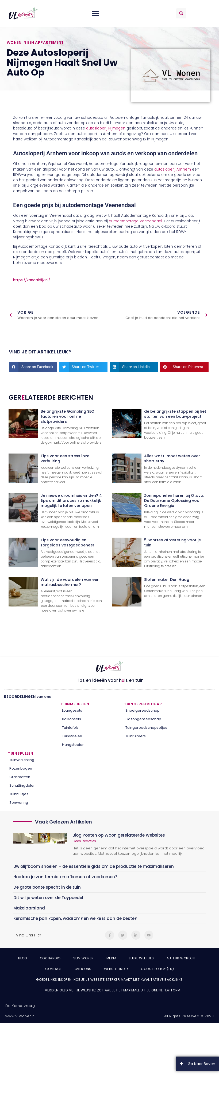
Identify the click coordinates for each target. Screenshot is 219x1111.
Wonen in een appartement (35, 42)
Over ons (83, 969)
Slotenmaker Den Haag (166, 579)
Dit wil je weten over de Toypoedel (48, 897)
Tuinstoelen (72, 736)
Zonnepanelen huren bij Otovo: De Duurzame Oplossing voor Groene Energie (174, 500)
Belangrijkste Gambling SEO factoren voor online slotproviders (67, 416)
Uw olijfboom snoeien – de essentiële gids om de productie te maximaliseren (93, 866)
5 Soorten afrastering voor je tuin (172, 542)
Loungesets (72, 710)
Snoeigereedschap (142, 710)
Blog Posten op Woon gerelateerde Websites (118, 835)
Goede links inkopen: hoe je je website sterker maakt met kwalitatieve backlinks (109, 979)
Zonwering (18, 802)
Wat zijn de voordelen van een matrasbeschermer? (70, 582)
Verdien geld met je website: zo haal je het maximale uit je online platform (112, 990)
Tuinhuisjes (18, 794)
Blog (22, 958)
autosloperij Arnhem (172, 169)
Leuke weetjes (141, 958)
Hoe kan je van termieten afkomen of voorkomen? (65, 877)
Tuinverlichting (21, 759)
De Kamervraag (20, 1005)
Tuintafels (70, 727)
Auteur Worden (181, 958)
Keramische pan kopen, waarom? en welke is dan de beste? (75, 918)
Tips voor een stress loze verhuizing (65, 458)
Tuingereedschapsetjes (146, 727)
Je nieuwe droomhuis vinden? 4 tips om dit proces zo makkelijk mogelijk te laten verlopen (71, 500)
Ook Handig (50, 958)
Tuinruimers (135, 736)
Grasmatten (19, 776)
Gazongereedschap (143, 719)
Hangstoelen (73, 744)
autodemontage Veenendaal (135, 221)
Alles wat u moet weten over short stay (172, 458)
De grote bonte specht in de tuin (47, 887)
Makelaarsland (29, 908)
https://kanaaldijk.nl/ (31, 280)
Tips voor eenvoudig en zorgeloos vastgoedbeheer (67, 542)
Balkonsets (71, 719)
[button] (95, 13)
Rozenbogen (20, 768)
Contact (53, 969)
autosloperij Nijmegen (105, 128)
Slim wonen (83, 958)
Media (111, 958)
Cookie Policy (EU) (157, 969)
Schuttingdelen (22, 785)
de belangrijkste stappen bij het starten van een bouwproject (175, 414)
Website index (116, 969)
